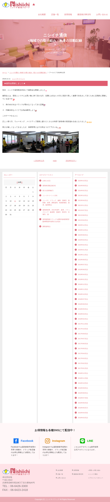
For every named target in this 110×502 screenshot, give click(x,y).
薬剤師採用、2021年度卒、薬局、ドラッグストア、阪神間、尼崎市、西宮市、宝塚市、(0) (56, 212)
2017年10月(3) (83, 329)
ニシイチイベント (18, 79)
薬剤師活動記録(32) (49, 185)
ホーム (4, 72)
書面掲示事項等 (84, 14)
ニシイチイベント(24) (50, 195)
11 (15, 201)
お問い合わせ (102, 14)
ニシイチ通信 (93, 474)
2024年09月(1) (83, 185)
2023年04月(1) (83, 200)
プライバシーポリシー (96, 478)
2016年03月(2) (83, 417)
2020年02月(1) (83, 245)
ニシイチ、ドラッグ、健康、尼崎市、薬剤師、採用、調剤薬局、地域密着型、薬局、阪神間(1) (56, 203)
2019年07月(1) (83, 264)
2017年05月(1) (83, 348)
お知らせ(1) (46, 181)
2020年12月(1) (83, 225)
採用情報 (68, 14)
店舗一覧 (55, 14)
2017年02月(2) (83, 363)
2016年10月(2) (83, 383)
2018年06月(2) (83, 304)
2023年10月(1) (83, 195)
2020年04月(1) (83, 240)
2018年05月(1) (83, 309)
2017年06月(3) (83, 343)
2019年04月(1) (83, 274)
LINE (86, 440)
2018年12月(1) (83, 284)
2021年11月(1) (83, 205)
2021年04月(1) (83, 220)
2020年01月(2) (83, 250)
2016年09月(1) (83, 388)
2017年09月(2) (83, 334)
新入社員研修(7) (48, 190)
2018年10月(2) (83, 294)
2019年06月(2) (83, 269)
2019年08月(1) (83, 259)
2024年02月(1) (83, 190)
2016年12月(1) (83, 373)
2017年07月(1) (83, 338)
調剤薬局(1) (46, 226)
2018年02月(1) (83, 319)
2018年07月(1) (83, 299)
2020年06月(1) (83, 235)
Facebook (23, 440)
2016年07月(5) (83, 398)
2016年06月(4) (83, 403)
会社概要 (42, 14)
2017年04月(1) (83, 353)
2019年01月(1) (83, 279)
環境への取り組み (94, 470)
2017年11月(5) (83, 324)
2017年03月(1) (83, 358)
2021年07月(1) (83, 210)
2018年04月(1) (83, 314)
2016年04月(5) (83, 413)
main (55, 161)
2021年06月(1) (83, 215)
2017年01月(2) (83, 368)
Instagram (55, 440)
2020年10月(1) (83, 230)
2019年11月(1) (83, 255)
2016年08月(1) (83, 393)
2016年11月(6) (83, 378)
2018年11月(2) (83, 289)
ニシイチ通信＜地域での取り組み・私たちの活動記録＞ (28, 72)
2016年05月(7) (83, 408)
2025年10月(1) (83, 181)
